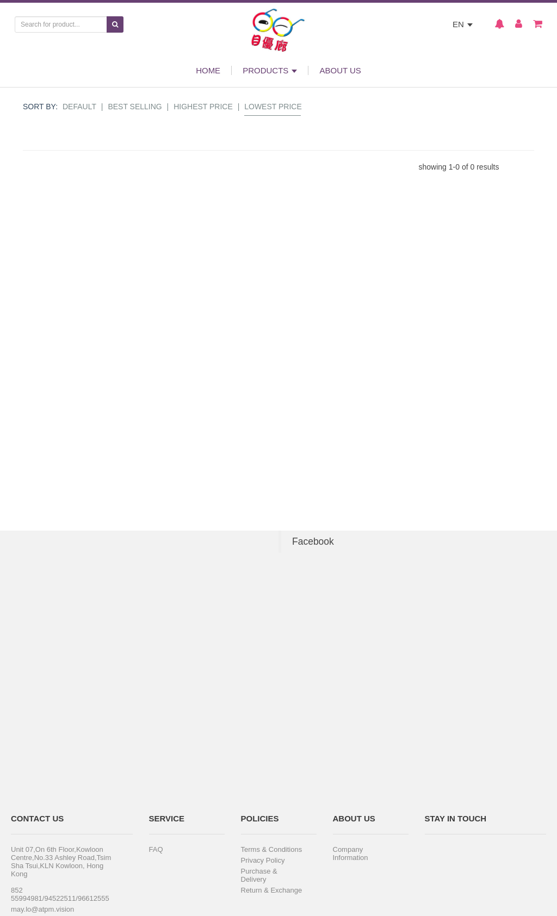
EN (463, 24)
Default (79, 106)
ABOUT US (340, 70)
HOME (208, 70)
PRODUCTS (270, 70)
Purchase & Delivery (259, 875)
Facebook (313, 541)
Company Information (350, 853)
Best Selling (135, 106)
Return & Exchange (271, 890)
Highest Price (203, 106)
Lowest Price (273, 106)
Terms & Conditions (271, 849)
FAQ (156, 849)
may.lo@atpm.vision (42, 909)
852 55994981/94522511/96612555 (60, 894)
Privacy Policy (263, 860)
